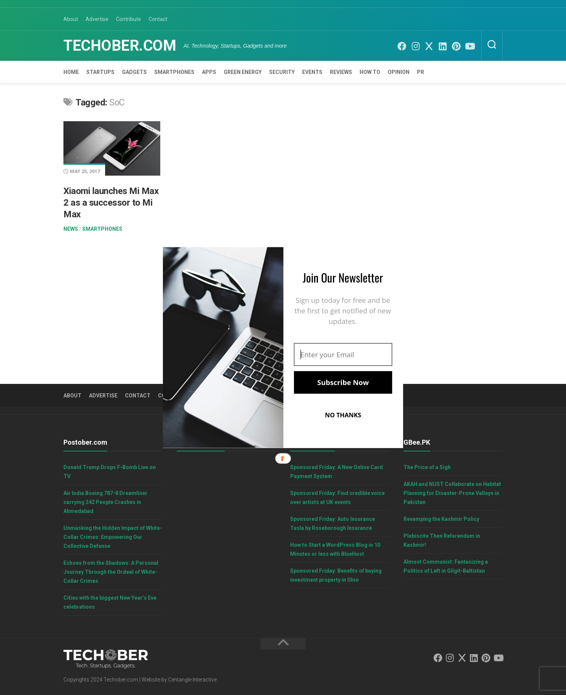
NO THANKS (343, 415)
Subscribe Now (343, 382)
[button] (343, 277)
